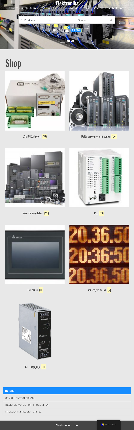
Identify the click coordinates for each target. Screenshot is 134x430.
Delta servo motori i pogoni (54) (27, 404)
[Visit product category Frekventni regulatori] (35, 182)
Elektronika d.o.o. (67, 425)
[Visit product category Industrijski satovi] (99, 259)
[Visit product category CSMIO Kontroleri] (35, 105)
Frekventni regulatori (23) (23, 411)
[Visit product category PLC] (99, 182)
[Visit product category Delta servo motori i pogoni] (99, 105)
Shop (10, 390)
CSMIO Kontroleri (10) (20, 398)
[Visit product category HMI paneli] (35, 259)
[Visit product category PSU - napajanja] (35, 336)
